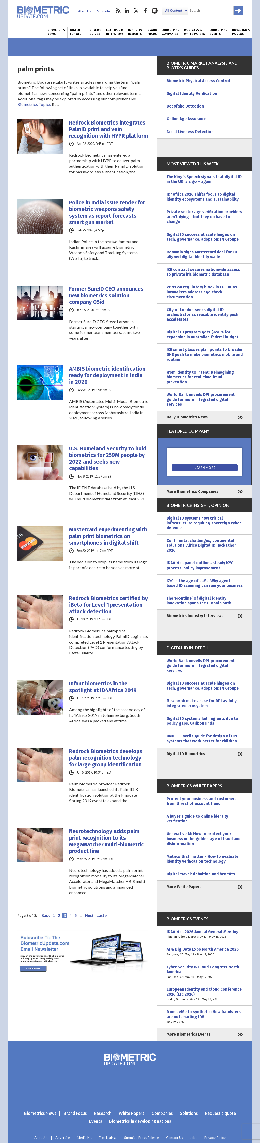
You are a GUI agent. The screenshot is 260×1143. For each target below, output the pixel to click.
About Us (84, 11)
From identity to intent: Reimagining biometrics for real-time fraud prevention (200, 377)
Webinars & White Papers (194, 32)
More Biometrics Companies (192, 491)
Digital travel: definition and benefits (201, 874)
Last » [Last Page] (102, 915)
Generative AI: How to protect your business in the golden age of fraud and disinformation (203, 839)
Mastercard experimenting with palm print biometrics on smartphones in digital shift (108, 536)
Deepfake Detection (185, 106)
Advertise (62, 1138)
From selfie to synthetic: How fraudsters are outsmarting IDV (205, 1017)
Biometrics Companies (170, 32)
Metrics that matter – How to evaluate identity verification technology (202, 859)
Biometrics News (56, 32)
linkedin (127, 10)
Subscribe (103, 11)
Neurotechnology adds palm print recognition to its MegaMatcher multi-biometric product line (106, 841)
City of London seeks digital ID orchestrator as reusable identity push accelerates (202, 315)
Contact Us (174, 1138)
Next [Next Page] (89, 915)
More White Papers (184, 887)
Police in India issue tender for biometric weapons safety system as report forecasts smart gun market (107, 212)
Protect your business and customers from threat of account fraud (201, 801)
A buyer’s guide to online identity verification (197, 819)
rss (118, 10)
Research (102, 1113)
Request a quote (220, 1113)
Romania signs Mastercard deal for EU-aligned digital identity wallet (203, 254)
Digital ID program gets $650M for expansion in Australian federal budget (202, 334)
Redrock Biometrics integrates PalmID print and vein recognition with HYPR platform (108, 129)
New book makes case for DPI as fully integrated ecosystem (202, 703)
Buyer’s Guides (95, 32)
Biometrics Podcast (241, 32)
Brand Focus (152, 32)
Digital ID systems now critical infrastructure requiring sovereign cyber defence (204, 523)
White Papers (131, 1113)
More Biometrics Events (188, 1034)
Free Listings (108, 1138)
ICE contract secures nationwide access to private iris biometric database (203, 272)
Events (95, 1121)
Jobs (193, 1138)
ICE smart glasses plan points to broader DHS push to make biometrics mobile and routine (205, 354)
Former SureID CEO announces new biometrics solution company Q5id (106, 296)
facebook (145, 10)
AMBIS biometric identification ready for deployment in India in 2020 (107, 375)
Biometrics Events (218, 32)
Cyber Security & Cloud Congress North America (205, 972)
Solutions (189, 1113)
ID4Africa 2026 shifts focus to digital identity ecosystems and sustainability (203, 197)
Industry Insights (135, 32)
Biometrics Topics (34, 104)
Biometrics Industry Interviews (195, 616)
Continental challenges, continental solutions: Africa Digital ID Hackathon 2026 (202, 545)
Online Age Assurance (186, 119)
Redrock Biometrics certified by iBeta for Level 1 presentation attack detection (108, 605)
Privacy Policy (215, 1138)
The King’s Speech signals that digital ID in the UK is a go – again (204, 179)
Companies (162, 1113)
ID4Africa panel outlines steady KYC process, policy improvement (200, 565)
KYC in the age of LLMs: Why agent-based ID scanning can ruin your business (205, 583)
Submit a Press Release (141, 1138)
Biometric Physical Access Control (198, 81)
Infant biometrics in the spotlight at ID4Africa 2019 (103, 687)
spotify (154, 10)
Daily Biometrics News (187, 417)
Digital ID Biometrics (186, 754)
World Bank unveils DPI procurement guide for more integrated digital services (201, 399)
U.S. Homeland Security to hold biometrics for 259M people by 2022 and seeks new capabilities (108, 458)
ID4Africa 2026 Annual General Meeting (205, 934)
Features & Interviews (114, 32)
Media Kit (84, 1138)
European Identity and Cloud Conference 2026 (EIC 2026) (205, 994)
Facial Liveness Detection (190, 132)
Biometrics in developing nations (140, 1121)
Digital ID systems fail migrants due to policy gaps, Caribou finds (202, 721)
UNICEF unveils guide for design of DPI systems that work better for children (202, 738)
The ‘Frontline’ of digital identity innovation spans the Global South (199, 600)
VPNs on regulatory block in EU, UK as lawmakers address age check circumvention (202, 292)
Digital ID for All (77, 32)
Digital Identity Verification (192, 93)
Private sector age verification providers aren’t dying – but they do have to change (204, 217)
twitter (136, 10)
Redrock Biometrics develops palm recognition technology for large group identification (105, 758)
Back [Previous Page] (46, 915)
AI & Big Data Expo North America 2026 (205, 952)
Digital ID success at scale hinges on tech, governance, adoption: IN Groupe (203, 237)
